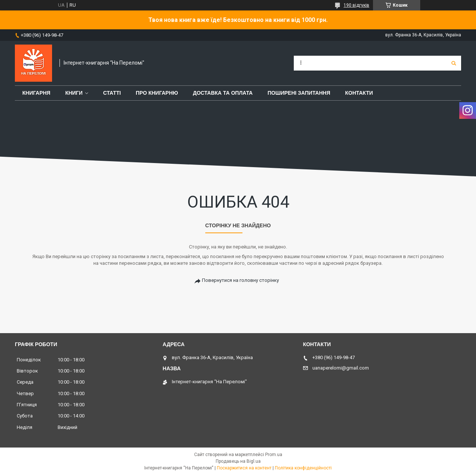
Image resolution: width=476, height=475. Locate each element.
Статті (112, 93)
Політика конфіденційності (303, 468)
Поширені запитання (298, 93)
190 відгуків (356, 5)
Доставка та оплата (223, 93)
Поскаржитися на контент (244, 468)
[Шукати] (453, 63)
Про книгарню (157, 93)
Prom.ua (273, 454)
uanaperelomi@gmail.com (340, 368)
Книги (74, 93)
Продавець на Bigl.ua (238, 461)
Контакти (359, 93)
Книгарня (36, 93)
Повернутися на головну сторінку (240, 280)
